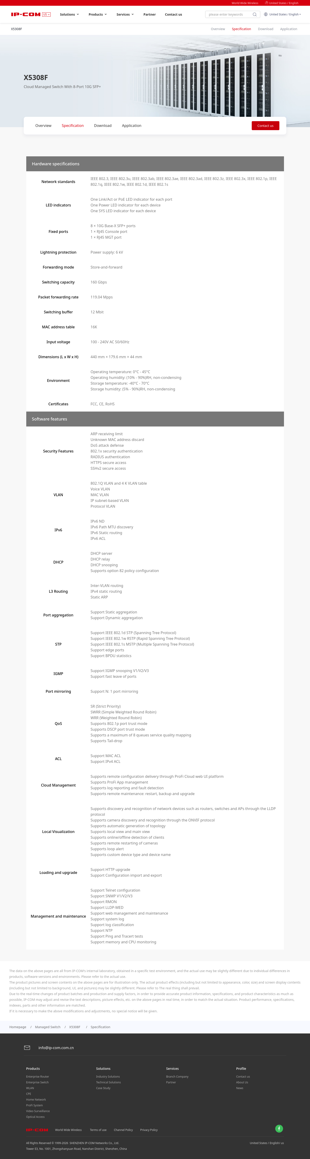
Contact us (173, 14)
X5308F (75, 1027)
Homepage (17, 1027)
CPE (28, 1094)
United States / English (281, 3)
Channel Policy (123, 1130)
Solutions (69, 14)
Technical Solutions (108, 1082)
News (239, 1088)
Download (103, 125)
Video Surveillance (38, 1111)
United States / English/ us (267, 1143)
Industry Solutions (108, 1077)
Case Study (103, 1088)
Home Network (36, 1100)
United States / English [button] (281, 14)
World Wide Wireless (245, 3)
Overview (43, 125)
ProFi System (34, 1105)
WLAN (30, 1088)
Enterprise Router (37, 1077)
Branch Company (177, 1077)
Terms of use (98, 1130)
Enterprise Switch (37, 1082)
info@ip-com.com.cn (49, 1048)
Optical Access (35, 1117)
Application (131, 125)
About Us (242, 1082)
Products (98, 14)
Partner (149, 14)
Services (125, 14)
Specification (73, 125)
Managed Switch (47, 1027)
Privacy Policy (149, 1130)
